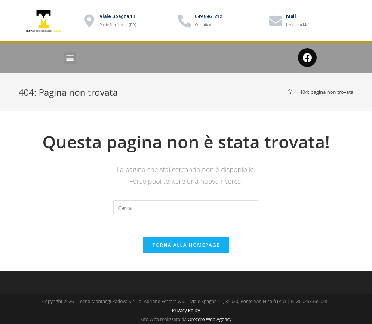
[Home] (290, 92)
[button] (70, 58)
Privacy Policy (186, 311)
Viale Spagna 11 (117, 16)
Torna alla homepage (186, 245)
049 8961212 (208, 16)
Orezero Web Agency (209, 320)
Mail (291, 16)
